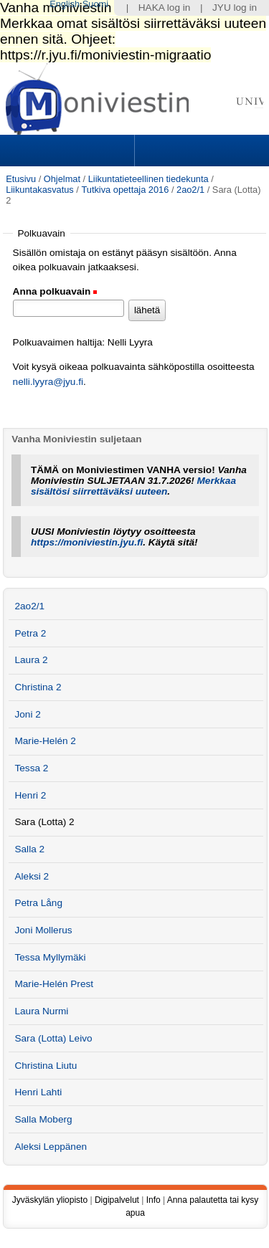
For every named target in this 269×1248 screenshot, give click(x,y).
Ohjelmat (62, 178)
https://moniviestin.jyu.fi (87, 542)
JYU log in (234, 7)
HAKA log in (164, 7)
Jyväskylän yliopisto (50, 1200)
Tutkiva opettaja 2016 (125, 189)
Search (200, 150)
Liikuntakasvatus (40, 189)
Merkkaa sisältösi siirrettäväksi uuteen (133, 486)
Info (153, 1200)
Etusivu (21, 178)
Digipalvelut (117, 1200)
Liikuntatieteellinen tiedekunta (148, 178)
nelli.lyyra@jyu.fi (48, 381)
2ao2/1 (190, 189)
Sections (68, 150)
